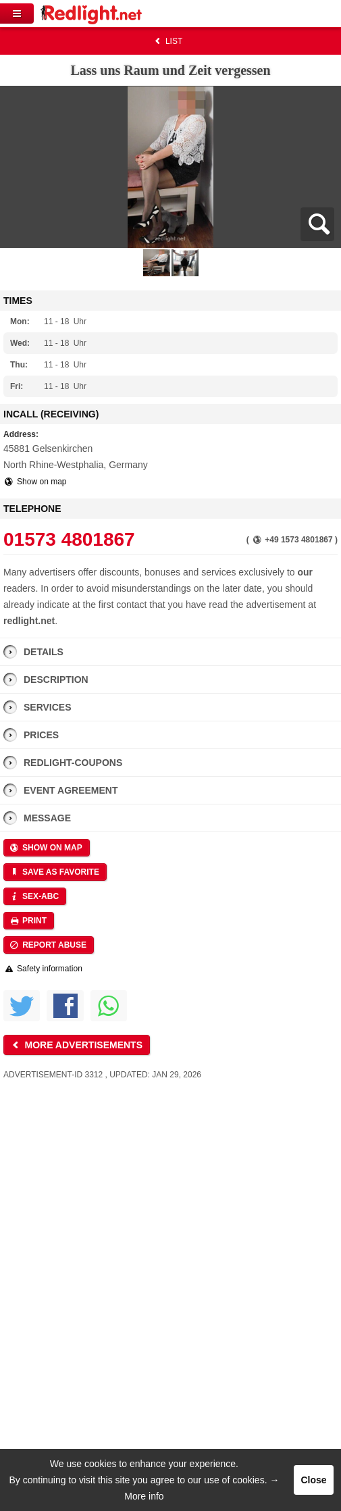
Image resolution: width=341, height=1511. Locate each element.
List (167, 41)
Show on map (35, 481)
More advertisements (75, 1045)
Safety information (42, 968)
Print (28, 920)
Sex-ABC (34, 896)
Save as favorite (54, 872)
